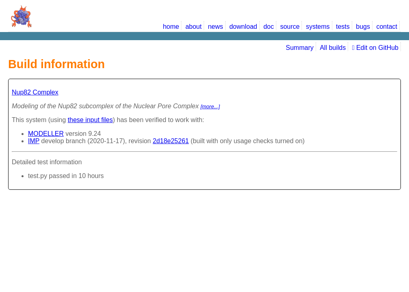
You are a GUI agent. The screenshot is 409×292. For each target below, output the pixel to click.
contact (386, 26)
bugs (363, 26)
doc (268, 26)
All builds (333, 47)
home (171, 26)
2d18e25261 (171, 140)
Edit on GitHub (375, 47)
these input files (90, 119)
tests (343, 26)
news (215, 26)
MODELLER (46, 133)
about (193, 26)
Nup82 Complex (35, 92)
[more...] (210, 106)
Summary (299, 47)
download (243, 26)
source (289, 26)
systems (318, 26)
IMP (33, 140)
